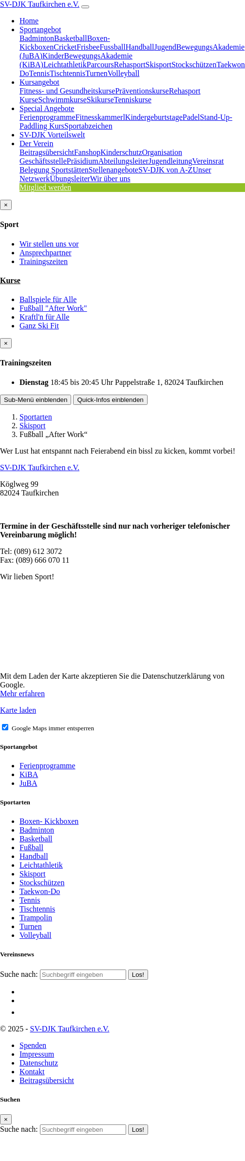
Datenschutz (38, 1063)
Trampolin (35, 918)
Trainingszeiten (43, 261)
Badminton (36, 38)
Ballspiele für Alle (47, 299)
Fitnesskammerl (100, 117)
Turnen (96, 73)
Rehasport (130, 64)
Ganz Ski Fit (39, 326)
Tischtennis (67, 73)
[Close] (6, 205)
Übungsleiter (70, 178)
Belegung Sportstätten (54, 170)
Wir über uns (110, 178)
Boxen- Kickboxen (48, 821)
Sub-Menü (35, 399)
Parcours (100, 64)
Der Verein (36, 143)
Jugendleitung (170, 161)
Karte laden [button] (18, 710)
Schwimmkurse (62, 99)
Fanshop (87, 152)
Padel (191, 117)
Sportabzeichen (88, 126)
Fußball (31, 847)
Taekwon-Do (39, 891)
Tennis (39, 73)
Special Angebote (46, 108)
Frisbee (87, 47)
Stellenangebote (113, 170)
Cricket (65, 47)
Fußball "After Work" (53, 308)
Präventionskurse (142, 91)
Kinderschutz (121, 152)
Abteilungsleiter (123, 161)
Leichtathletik (65, 64)
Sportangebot (40, 29)
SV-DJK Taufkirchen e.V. (39, 4)
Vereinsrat (208, 161)
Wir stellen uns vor (49, 244)
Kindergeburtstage (154, 117)
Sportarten (35, 417)
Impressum (36, 1054)
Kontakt (32, 1071)
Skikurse (100, 99)
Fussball (112, 47)
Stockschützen (193, 64)
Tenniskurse (132, 99)
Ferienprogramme (47, 117)
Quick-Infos (110, 399)
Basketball (70, 38)
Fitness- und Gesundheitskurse (67, 91)
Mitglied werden (45, 187)
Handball (140, 47)
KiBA (28, 774)
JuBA (28, 783)
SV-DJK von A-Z (165, 170)
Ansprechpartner (45, 252)
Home (28, 21)
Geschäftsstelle (43, 161)
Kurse (10, 280)
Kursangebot (39, 82)
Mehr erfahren (22, 693)
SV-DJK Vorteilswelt (52, 135)
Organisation (162, 152)
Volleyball (123, 73)
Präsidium (82, 161)
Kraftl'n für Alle (44, 317)
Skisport (158, 64)
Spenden (32, 1045)
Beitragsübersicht (46, 152)
